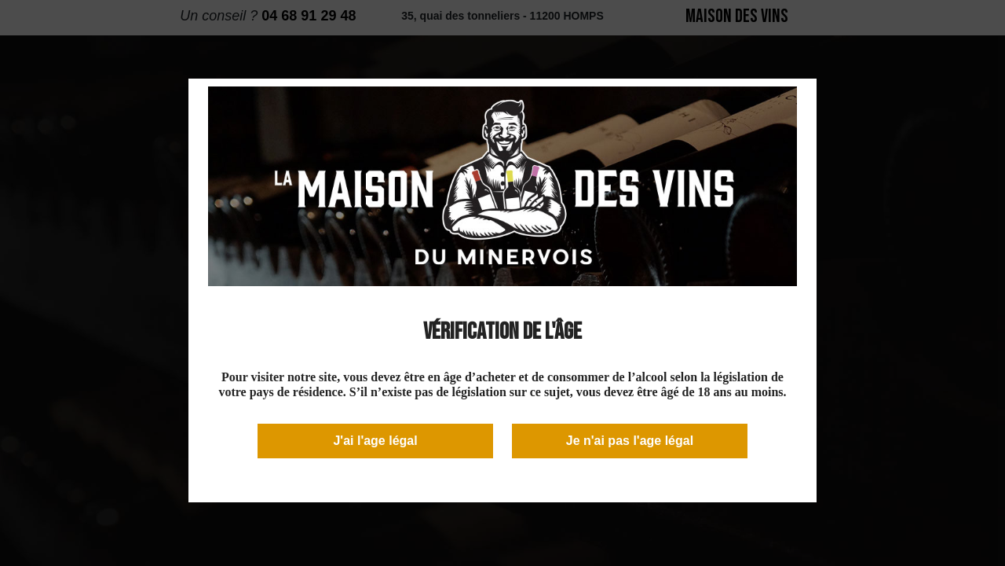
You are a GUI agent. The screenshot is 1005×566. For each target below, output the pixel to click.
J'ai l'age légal (375, 440)
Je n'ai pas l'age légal (629, 440)
